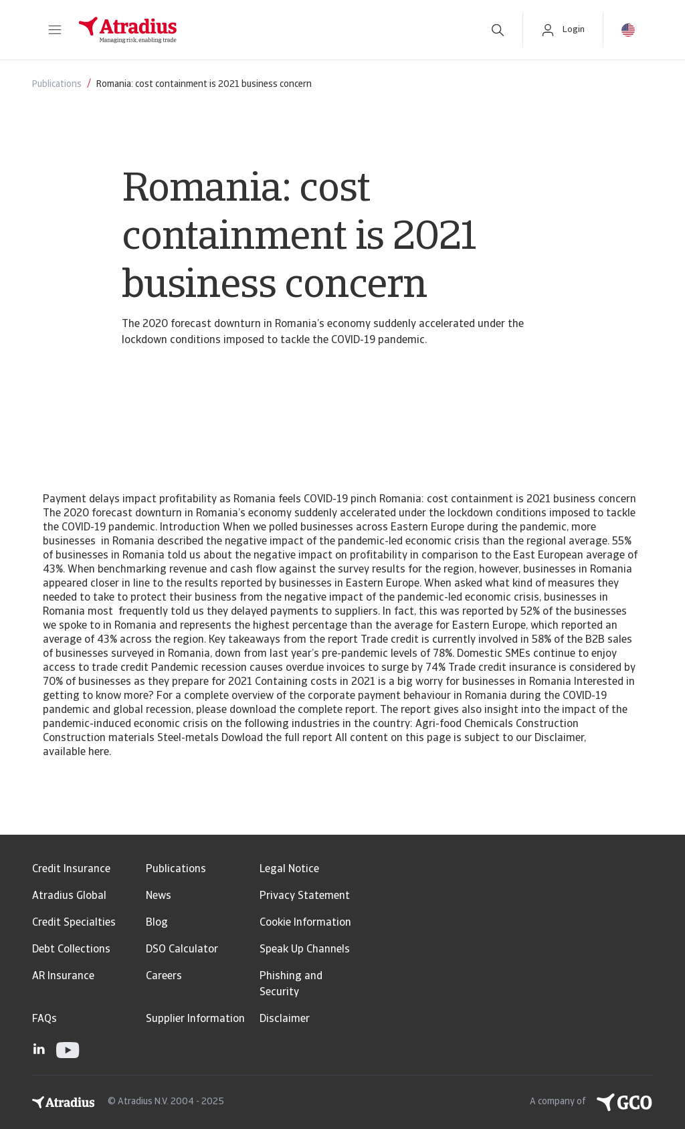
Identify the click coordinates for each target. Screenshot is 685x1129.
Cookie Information (305, 923)
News (158, 896)
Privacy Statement (305, 896)
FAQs (44, 1019)
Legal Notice (289, 869)
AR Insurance (63, 976)
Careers (164, 976)
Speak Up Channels (305, 949)
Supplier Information (195, 1019)
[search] (498, 30)
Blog (157, 923)
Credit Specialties (74, 923)
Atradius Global (69, 896)
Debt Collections (71, 949)
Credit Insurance (71, 869)
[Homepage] (270, 30)
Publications (176, 869)
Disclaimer (285, 1019)
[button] (55, 30)
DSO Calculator (182, 949)
